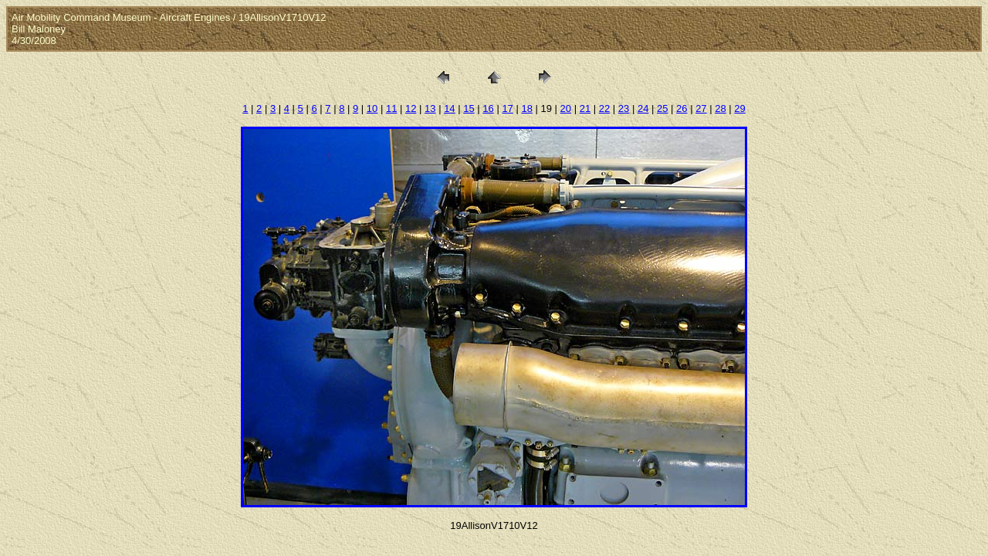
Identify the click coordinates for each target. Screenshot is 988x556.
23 (623, 108)
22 (604, 108)
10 (372, 108)
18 (526, 108)
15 (468, 108)
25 (662, 108)
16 (487, 108)
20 (565, 108)
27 (700, 108)
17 (507, 108)
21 (585, 108)
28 (720, 108)
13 (430, 108)
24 (643, 108)
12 (410, 108)
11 (391, 108)
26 (681, 108)
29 (739, 108)
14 (449, 108)
